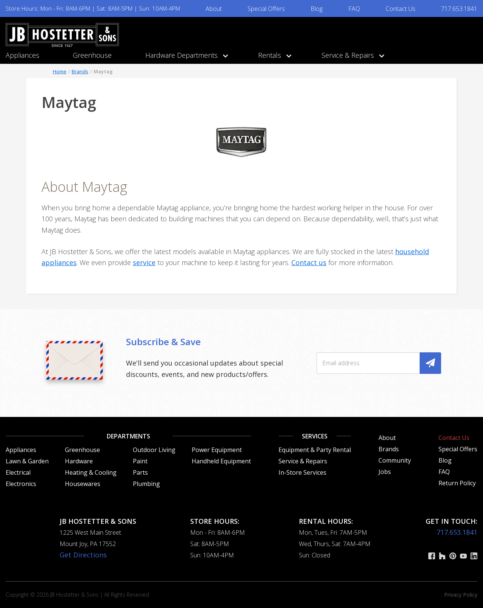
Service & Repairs (351, 55)
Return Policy (457, 483)
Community (394, 460)
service (144, 262)
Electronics (21, 484)
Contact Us (400, 9)
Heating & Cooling (91, 472)
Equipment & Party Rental (314, 450)
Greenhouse (92, 55)
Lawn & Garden (27, 461)
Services (315, 436)
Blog (317, 9)
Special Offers (266, 9)
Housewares (82, 484)
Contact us (308, 262)
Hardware (79, 461)
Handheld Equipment (221, 461)
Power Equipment (217, 450)
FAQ (354, 9)
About (214, 9)
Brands (80, 71)
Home (59, 71)
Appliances (22, 55)
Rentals (273, 55)
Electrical (18, 472)
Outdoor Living (154, 450)
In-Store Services (302, 472)
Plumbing (146, 484)
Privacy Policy (460, 594)
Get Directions (83, 554)
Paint (140, 461)
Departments (128, 436)
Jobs (384, 472)
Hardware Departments (185, 55)
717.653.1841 (459, 9)
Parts (140, 472)
